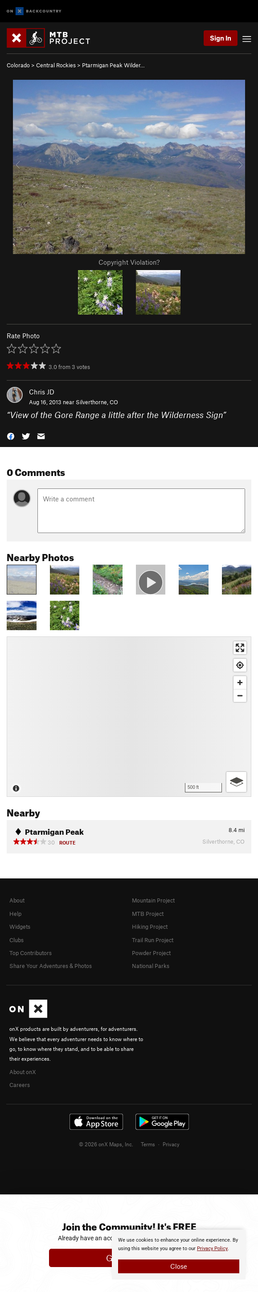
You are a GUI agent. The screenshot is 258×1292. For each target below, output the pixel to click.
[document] (178, 1254)
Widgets (19, 926)
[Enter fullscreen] (239, 647)
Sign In (220, 38)
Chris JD (41, 392)
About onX (22, 1071)
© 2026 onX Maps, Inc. (106, 1144)
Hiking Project (150, 926)
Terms (148, 1144)
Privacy (171, 1144)
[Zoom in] (239, 682)
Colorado (18, 65)
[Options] (236, 782)
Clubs (16, 939)
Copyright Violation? (129, 262)
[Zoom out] (239, 695)
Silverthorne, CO (97, 402)
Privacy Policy (212, 1248)
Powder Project (151, 952)
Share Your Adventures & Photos (50, 965)
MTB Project (148, 913)
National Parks (150, 965)
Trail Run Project (152, 939)
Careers (19, 1084)
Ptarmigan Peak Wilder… (113, 65)
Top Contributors (30, 952)
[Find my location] (239, 665)
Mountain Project (153, 900)
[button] (11, 436)
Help (15, 913)
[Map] (129, 716)
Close (178, 1266)
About (17, 900)
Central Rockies (56, 65)
